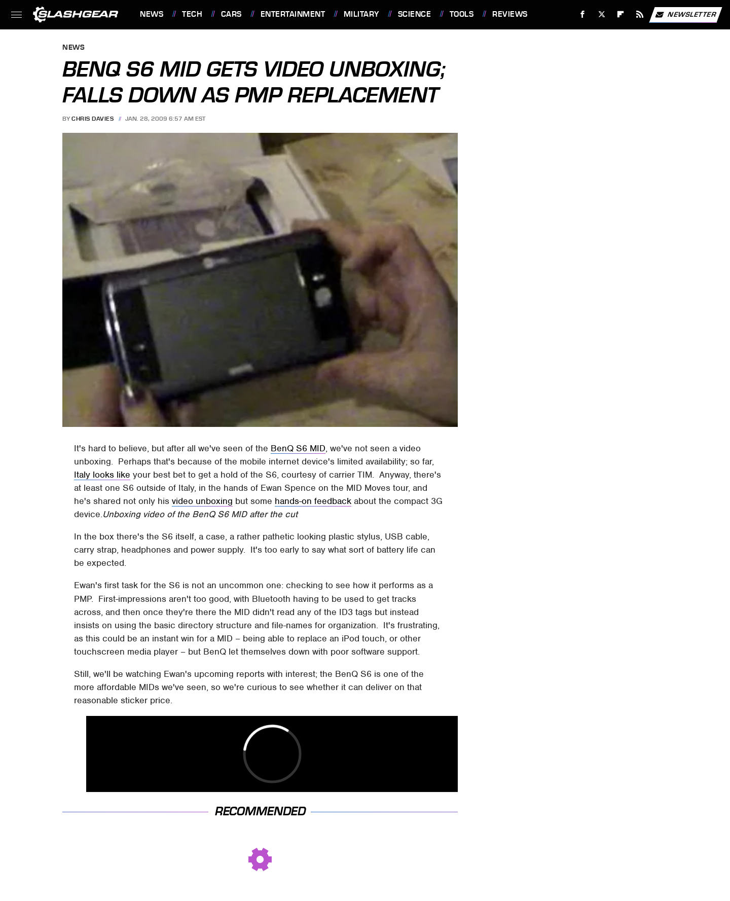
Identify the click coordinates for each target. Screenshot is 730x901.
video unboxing (202, 501)
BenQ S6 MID (298, 448)
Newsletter (685, 14)
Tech (192, 14)
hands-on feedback (313, 501)
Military (361, 14)
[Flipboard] (620, 14)
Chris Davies (92, 118)
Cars (231, 14)
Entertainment (293, 14)
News (151, 14)
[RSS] (640, 14)
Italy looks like (102, 474)
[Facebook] (582, 14)
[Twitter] (601, 14)
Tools (462, 14)
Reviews (510, 14)
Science (414, 14)
